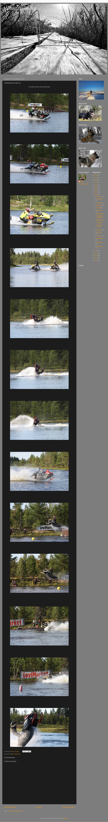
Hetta (12, 754)
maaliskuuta (99, 238)
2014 (96, 253)
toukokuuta (99, 232)
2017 (96, 192)
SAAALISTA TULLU (99, 226)
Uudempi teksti (10, 807)
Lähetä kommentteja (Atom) (15, 811)
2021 (96, 182)
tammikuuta (99, 246)
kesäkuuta (99, 230)
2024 (96, 175)
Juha (82, 181)
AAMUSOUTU (100, 213)
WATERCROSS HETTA (100, 216)
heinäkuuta (99, 210)
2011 (96, 260)
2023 (96, 177)
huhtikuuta (99, 236)
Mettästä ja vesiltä (20, 8)
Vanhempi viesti (69, 807)
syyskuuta (99, 205)
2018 (96, 189)
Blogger (65, 818)
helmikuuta (99, 242)
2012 (96, 258)
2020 (96, 184)
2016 (96, 194)
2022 (96, 180)
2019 (96, 187)
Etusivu (39, 807)
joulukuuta (99, 196)
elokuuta (98, 207)
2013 (96, 255)
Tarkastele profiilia (84, 184)
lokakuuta (99, 203)
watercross (17, 754)
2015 (96, 250)
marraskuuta (99, 199)
